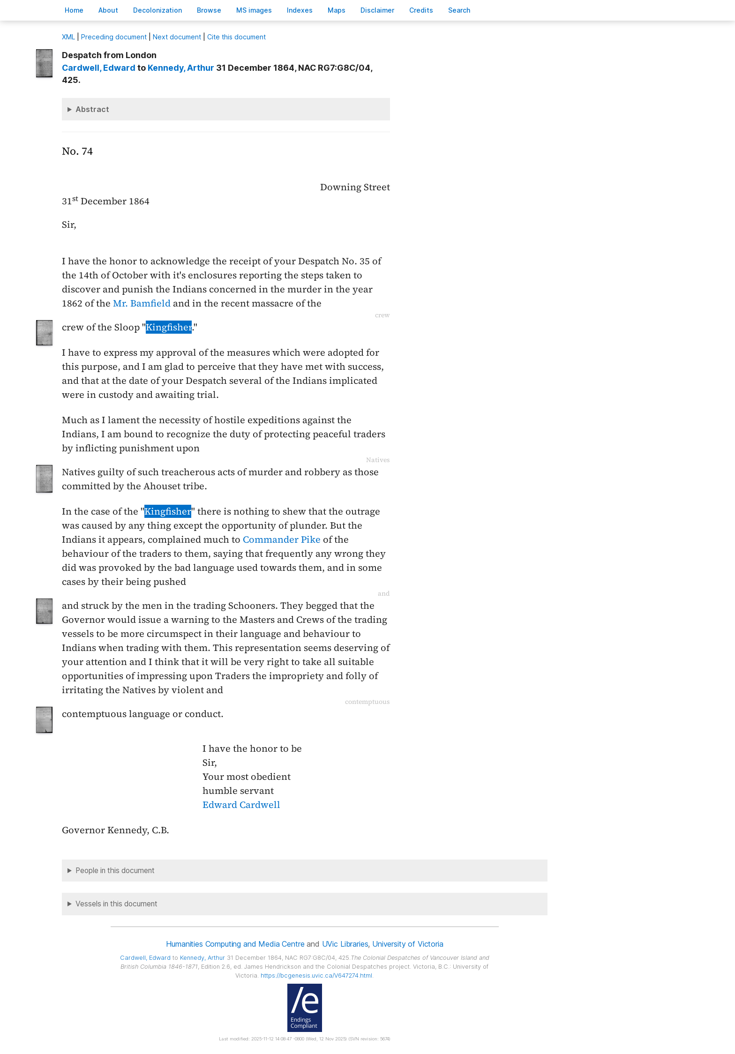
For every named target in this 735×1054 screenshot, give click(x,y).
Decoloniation (157, 10)
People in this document (115, 870)
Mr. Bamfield (142, 303)
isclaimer (377, 10)
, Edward (98, 68)
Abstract (92, 109)
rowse (209, 10)
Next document (177, 37)
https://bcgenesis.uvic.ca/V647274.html (316, 975)
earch (459, 10)
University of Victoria (407, 944)
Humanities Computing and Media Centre (235, 944)
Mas (336, 10)
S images (254, 10)
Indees (300, 10)
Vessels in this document (116, 903)
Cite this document (236, 37)
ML (68, 37)
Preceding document (114, 37)
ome (74, 10)
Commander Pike (282, 539)
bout (108, 10)
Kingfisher (169, 327)
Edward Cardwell (241, 804)
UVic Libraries (345, 944)
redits (421, 10)
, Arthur (181, 68)
